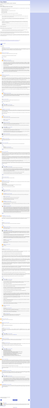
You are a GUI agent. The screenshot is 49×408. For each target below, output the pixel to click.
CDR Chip (4, 93)
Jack (3, 305)
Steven (2, 52)
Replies (3, 103)
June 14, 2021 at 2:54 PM (9, 230)
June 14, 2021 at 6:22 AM (9, 104)
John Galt (3, 138)
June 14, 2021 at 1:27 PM (7, 196)
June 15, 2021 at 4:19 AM (6, 322)
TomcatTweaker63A (4, 370)
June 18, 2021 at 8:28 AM (8, 384)
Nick (2, 151)
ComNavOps (4, 104)
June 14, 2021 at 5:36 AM (8, 93)
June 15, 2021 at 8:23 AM (9, 333)
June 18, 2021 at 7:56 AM (8, 370)
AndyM (4, 244)
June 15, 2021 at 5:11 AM (7, 313)
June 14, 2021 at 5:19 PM (7, 244)
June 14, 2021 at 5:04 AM (6, 52)
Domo (4, 116)
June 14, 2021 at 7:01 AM (7, 116)
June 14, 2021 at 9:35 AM (9, 166)
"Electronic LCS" (15, 334)
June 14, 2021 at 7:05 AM (7, 119)
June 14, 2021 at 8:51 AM (6, 138)
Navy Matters (3, 1)
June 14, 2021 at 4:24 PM (9, 279)
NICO (4, 122)
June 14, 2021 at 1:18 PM (7, 215)
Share (1, 44)
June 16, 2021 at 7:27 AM (7, 342)
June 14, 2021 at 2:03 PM (7, 222)
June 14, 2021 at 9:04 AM (7, 122)
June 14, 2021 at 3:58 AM (7, 47)
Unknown (3, 322)
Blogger (16, 407)
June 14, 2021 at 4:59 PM (8, 239)
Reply (2, 57)
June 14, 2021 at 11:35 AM (6, 180)
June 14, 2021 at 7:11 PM (5, 318)
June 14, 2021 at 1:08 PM (9, 193)
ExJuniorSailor (5, 193)
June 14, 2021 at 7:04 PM (7, 305)
